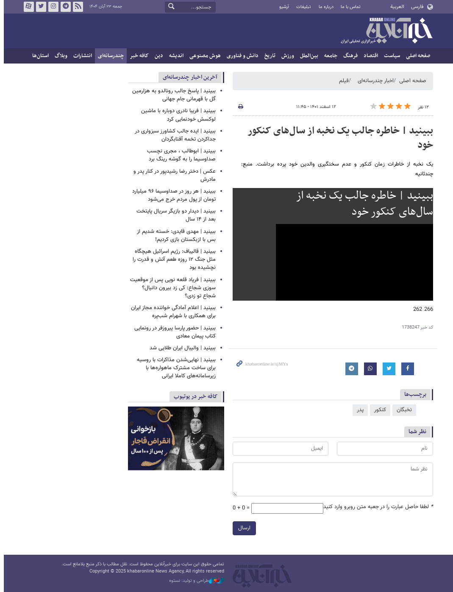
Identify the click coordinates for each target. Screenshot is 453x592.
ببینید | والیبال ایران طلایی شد (181, 348)
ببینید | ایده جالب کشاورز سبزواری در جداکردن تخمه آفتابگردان (173, 135)
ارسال (242, 528)
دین (157, 56)
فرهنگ (349, 56)
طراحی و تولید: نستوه (194, 581)
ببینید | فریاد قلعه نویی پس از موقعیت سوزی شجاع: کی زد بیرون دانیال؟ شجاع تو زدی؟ (171, 288)
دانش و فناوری (241, 56)
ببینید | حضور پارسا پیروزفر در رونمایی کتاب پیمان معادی (173, 332)
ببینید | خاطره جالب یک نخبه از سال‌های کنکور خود (338, 138)
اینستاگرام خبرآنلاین (51, 7)
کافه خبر (137, 56)
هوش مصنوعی (203, 56)
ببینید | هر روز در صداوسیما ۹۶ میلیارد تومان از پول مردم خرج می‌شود (172, 195)
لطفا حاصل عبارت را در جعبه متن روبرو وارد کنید (376, 507)
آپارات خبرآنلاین (26, 7)
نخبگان (402, 410)
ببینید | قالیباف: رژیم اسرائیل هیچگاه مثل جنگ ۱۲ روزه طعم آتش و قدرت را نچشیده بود (172, 259)
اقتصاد (369, 56)
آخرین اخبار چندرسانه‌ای (188, 77)
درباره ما (324, 7)
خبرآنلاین (384, 31)
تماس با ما (349, 7)
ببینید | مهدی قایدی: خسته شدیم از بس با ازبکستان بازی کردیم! (174, 235)
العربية (396, 7)
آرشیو (282, 7)
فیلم (342, 81)
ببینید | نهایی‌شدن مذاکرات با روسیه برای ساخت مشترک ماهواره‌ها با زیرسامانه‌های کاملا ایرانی (174, 368)
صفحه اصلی (416, 56)
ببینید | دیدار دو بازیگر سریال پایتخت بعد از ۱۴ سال (174, 215)
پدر (358, 410)
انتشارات (81, 56)
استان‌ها (39, 56)
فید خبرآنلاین (76, 7)
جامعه (329, 56)
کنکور (378, 410)
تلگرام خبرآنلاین (63, 7)
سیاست (390, 56)
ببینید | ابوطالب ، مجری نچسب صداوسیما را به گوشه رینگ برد (179, 155)
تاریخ (268, 56)
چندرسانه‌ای (109, 56)
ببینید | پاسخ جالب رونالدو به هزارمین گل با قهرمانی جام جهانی (172, 95)
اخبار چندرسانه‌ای (374, 81)
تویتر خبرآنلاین (39, 7)
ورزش (286, 56)
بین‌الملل (307, 56)
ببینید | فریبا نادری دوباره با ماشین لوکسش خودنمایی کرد (176, 115)
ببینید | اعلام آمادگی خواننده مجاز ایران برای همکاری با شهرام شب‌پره (171, 312)
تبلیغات (302, 7)
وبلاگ (59, 56)
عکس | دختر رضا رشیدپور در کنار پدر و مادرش (173, 175)
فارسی (415, 7)
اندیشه (174, 56)
